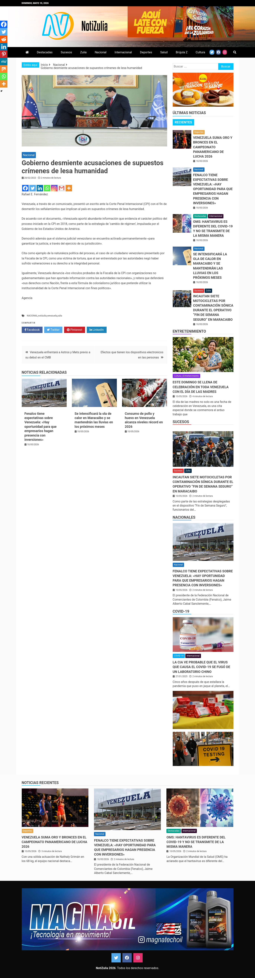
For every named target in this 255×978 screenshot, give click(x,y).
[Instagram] (54, 188)
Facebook (32, 330)
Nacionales (184, 517)
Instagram (138, 957)
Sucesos (66, 52)
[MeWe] (3, 61)
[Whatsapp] (47, 188)
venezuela (52, 315)
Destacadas (44, 52)
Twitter (53, 330)
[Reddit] (3, 39)
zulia (59, 315)
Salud (164, 52)
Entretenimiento (189, 331)
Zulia (83, 52)
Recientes (183, 122)
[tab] (183, 122)
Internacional (123, 52)
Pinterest (74, 330)
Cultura (200, 52)
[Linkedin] (40, 188)
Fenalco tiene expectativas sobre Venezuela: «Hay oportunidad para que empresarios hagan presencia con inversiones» (41, 427)
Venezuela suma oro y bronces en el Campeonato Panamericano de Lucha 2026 (213, 147)
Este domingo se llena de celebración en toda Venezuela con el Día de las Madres (201, 386)
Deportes (146, 52)
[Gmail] (61, 188)
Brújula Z (182, 52)
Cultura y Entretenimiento (186, 376)
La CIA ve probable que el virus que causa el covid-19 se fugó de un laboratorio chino (201, 666)
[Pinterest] (3, 54)
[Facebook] (25, 188)
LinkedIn (97, 330)
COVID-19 (181, 611)
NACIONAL (32, 315)
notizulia (42, 315)
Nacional (100, 52)
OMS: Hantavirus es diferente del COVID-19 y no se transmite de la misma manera (195, 841)
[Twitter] (32, 188)
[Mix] (3, 69)
